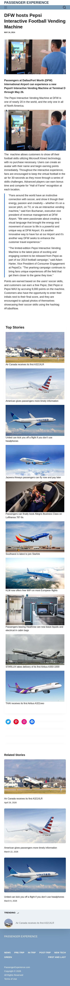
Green (8, 957)
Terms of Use (10, 979)
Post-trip (45, 952)
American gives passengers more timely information (32, 401)
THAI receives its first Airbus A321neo (25, 703)
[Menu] (6, 7)
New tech (60, 952)
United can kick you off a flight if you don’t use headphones (34, 897)
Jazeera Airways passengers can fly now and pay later (33, 477)
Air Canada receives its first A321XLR (25, 364)
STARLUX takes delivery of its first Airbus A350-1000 (32, 667)
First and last (57, 957)
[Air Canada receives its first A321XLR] (35, 776)
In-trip (32, 952)
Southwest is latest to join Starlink (23, 554)
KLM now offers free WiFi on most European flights (31, 590)
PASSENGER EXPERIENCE (26, 2)
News (7, 952)
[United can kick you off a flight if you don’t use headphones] (35, 875)
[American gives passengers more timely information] (35, 825)
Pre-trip (19, 952)
